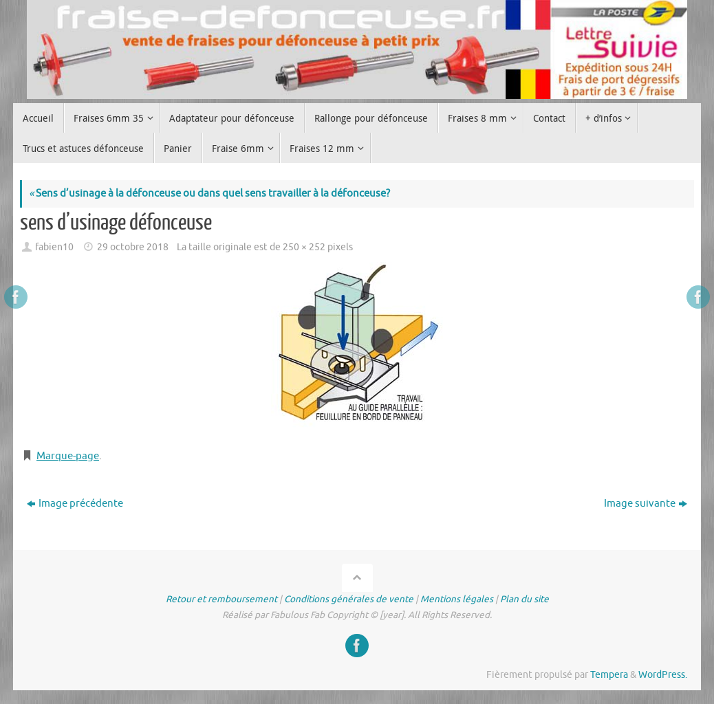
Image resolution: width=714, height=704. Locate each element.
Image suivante (645, 503)
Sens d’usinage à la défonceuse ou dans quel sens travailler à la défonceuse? (209, 193)
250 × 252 (304, 247)
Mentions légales (456, 599)
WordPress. (662, 675)
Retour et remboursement (221, 599)
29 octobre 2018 (133, 247)
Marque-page (67, 456)
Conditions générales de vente (348, 599)
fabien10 (54, 247)
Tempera (609, 675)
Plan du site (524, 599)
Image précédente (75, 503)
